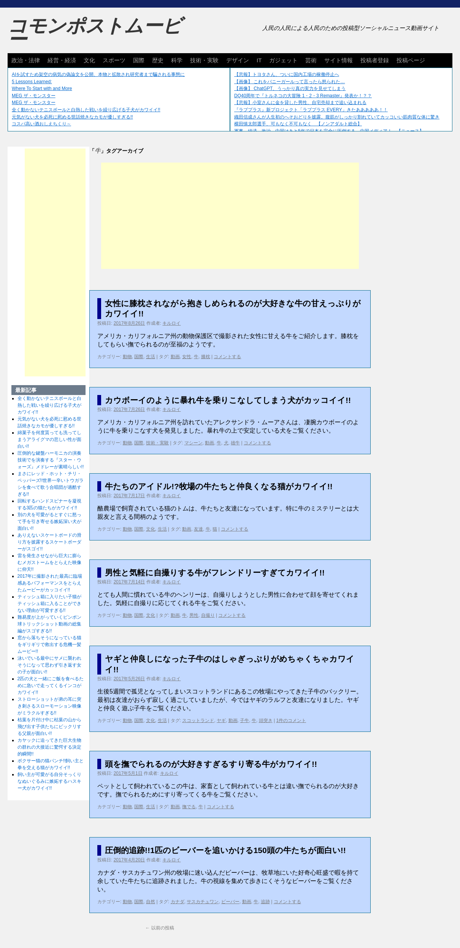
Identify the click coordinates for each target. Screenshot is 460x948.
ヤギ (221, 720)
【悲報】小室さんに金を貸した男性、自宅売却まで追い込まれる (300, 102)
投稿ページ (411, 60)
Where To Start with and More (42, 88)
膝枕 (205, 356)
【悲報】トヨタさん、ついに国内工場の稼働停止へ (286, 74)
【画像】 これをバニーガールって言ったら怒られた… (289, 81)
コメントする (227, 356)
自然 (150, 901)
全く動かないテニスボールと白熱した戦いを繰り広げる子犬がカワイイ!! (86, 109)
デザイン (237, 60)
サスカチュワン (203, 901)
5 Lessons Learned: (32, 81)
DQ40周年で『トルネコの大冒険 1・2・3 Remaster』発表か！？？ (303, 95)
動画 (175, 356)
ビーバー (230, 901)
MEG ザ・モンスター (34, 95)
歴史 (157, 60)
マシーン (193, 443)
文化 (89, 60)
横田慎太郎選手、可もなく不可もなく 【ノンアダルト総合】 (298, 123)
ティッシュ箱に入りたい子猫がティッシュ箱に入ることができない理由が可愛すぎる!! (49, 603)
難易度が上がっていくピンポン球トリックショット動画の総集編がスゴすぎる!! (49, 624)
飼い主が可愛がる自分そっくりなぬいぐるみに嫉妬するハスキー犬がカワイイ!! (49, 781)
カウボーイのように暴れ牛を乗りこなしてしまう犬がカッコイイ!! (228, 400)
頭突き (266, 720)
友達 (198, 529)
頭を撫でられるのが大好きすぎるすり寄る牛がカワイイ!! (211, 764)
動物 (127, 356)
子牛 (244, 720)
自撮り (208, 615)
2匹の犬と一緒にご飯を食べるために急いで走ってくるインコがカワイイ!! (50, 685)
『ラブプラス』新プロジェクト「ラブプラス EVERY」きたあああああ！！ (311, 109)
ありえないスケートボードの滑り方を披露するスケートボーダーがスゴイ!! (49, 541)
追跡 (265, 901)
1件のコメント (291, 720)
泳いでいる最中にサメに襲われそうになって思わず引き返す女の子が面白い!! (49, 665)
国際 (138, 60)
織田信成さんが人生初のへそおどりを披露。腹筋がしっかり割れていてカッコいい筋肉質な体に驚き (336, 117)
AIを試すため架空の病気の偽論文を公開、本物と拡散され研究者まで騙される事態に (98, 74)
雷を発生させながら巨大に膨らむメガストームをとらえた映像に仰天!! (49, 562)
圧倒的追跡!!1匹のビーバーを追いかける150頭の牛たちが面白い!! (225, 850)
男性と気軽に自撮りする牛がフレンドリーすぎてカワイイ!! (215, 572)
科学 (176, 60)
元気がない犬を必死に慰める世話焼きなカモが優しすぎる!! (72, 117)
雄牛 (235, 443)
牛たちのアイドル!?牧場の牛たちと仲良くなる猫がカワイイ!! (219, 486)
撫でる (189, 806)
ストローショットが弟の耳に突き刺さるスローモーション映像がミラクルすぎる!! (49, 706)
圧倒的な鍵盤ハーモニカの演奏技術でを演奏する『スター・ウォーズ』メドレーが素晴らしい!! (50, 459)
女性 (186, 356)
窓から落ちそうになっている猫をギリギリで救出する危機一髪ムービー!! (49, 644)
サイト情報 (338, 60)
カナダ (177, 901)
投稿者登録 (374, 60)
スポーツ (114, 60)
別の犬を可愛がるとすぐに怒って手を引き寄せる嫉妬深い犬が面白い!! (49, 521)
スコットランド (198, 720)
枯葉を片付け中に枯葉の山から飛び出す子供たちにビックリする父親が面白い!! (49, 726)
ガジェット (283, 60)
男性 (193, 615)
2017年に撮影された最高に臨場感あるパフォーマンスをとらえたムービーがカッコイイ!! (49, 583)
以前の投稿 (159, 928)
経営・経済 (62, 60)
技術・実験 (204, 60)
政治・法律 (25, 60)
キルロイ (171, 323)
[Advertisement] (230, 216)
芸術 (311, 60)
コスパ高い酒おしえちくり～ (41, 123)
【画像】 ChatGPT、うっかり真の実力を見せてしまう (290, 88)
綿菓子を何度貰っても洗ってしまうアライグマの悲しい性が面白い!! (49, 439)
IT (259, 60)
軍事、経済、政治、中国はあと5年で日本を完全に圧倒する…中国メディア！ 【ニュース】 (329, 131)
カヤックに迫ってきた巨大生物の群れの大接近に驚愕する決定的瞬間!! (49, 747)
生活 (150, 356)
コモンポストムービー (95, 32)
